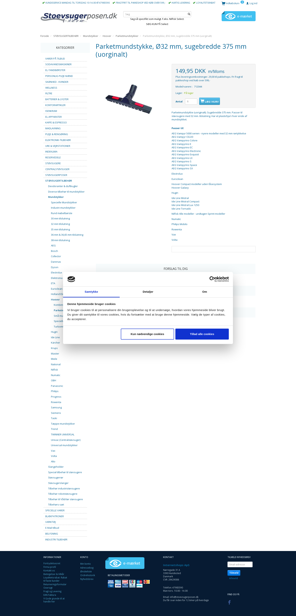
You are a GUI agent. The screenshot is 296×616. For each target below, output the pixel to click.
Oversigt (47, 587)
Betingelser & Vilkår (53, 574)
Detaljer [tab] (148, 291)
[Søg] (189, 14)
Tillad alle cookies (202, 334)
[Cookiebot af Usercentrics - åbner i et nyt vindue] (212, 279)
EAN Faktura (49, 594)
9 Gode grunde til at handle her (54, 600)
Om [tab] (204, 291)
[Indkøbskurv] (232, 3)
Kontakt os (49, 570)
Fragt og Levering (52, 591)
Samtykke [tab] (91, 291)
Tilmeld (233, 572)
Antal (179, 101)
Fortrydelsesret (51, 563)
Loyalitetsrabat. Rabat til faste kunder (55, 579)
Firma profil (49, 566)
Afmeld (233, 578)
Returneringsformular (54, 584)
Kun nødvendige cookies (147, 334)
